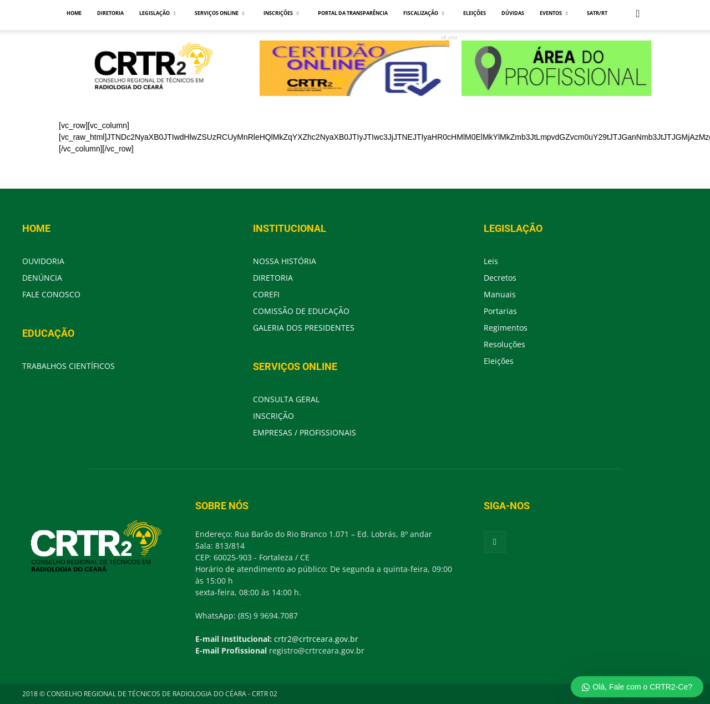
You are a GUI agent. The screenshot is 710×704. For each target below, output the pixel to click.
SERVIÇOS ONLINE (219, 13)
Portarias (500, 311)
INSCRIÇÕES (280, 13)
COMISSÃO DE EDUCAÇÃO (301, 311)
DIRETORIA (110, 13)
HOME (74, 13)
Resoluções (504, 344)
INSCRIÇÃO (273, 416)
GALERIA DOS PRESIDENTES (303, 327)
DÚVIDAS (512, 13)
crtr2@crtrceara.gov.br (316, 639)
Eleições (499, 361)
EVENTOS (553, 13)
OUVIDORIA (43, 261)
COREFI (266, 294)
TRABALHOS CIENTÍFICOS (68, 366)
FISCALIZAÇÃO (423, 13)
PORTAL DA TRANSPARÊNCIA (353, 13)
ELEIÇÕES (474, 13)
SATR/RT (597, 13)
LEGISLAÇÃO (157, 13)
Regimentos (506, 327)
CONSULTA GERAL (286, 399)
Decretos (500, 277)
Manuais (500, 294)
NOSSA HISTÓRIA (284, 261)
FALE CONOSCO (51, 294)
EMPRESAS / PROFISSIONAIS (304, 432)
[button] (638, 14)
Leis (491, 261)
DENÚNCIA (42, 277)
